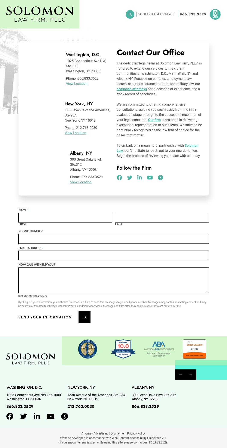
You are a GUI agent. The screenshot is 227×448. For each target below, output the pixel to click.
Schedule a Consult (157, 14)
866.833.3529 (193, 14)
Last (119, 224)
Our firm (154, 120)
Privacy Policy (136, 433)
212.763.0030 (80, 406)
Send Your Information (45, 317)
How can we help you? (37, 264)
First (22, 224)
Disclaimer (118, 433)
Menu (215, 17)
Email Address (30, 248)
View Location (76, 84)
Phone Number (31, 231)
